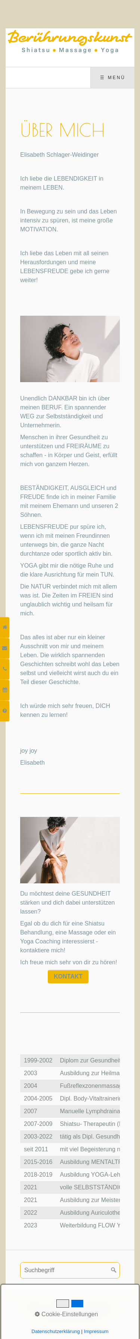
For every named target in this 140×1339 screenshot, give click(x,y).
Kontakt (33, 1307)
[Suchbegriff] (70, 1270)
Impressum (63, 1307)
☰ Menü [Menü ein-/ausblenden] (112, 77)
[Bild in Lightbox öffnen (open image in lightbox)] (70, 349)
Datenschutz (100, 1307)
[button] (68, 976)
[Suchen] (114, 1270)
